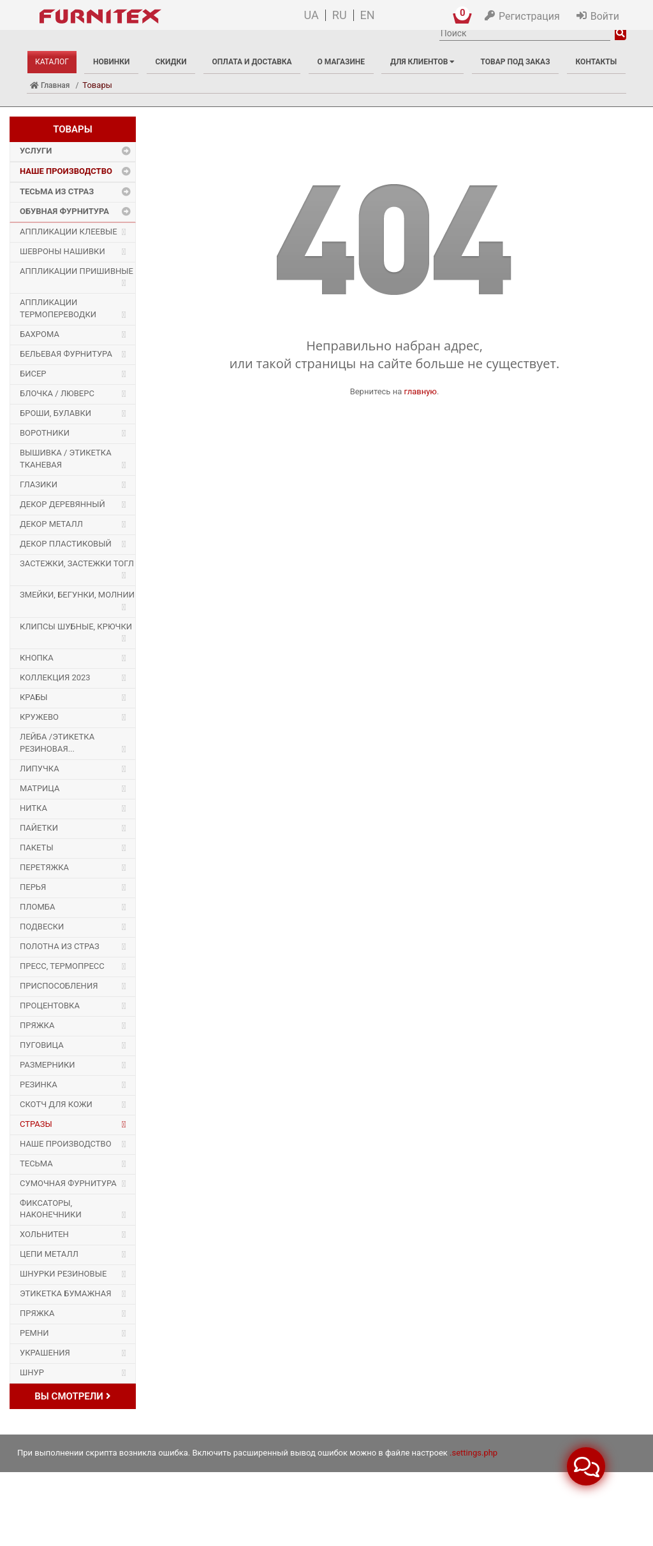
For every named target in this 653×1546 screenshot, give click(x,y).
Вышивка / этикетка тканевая (66, 458)
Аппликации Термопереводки (58, 308)
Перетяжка (44, 867)
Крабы (34, 697)
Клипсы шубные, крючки (76, 626)
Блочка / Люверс (57, 393)
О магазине (341, 61)
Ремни (34, 1333)
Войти (605, 16)
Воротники (45, 433)
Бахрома (39, 334)
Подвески (42, 926)
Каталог (52, 61)
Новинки (111, 61)
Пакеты (37, 847)
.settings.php (473, 1452)
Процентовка (50, 1005)
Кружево (39, 717)
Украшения (45, 1352)
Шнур (32, 1372)
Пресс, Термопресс (62, 966)
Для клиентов (422, 61)
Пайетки (39, 828)
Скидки (170, 61)
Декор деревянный (62, 504)
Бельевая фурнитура (66, 354)
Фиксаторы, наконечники (51, 1209)
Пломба (37, 907)
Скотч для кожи (56, 1104)
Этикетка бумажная (65, 1293)
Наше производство (66, 171)
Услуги (36, 150)
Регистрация (529, 16)
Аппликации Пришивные (76, 271)
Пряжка (37, 1025)
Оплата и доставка (252, 61)
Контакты (596, 61)
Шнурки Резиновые (63, 1273)
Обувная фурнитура (64, 211)
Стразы (36, 1124)
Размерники (47, 1065)
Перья (33, 887)
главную (420, 391)
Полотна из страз (59, 946)
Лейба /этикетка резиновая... (57, 743)
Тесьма (36, 1163)
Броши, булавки (55, 413)
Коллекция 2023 (55, 677)
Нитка (33, 808)
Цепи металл (49, 1254)
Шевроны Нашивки (62, 251)
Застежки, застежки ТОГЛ (77, 563)
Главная (50, 85)
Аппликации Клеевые (68, 231)
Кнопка (37, 657)
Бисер (33, 373)
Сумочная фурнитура (68, 1183)
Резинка (38, 1084)
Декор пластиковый (66, 543)
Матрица (39, 788)
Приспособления (59, 986)
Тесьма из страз (57, 191)
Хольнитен (44, 1234)
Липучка (39, 768)
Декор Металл (51, 524)
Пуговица (42, 1045)
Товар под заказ (515, 61)
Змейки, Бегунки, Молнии (77, 594)
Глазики (38, 484)
